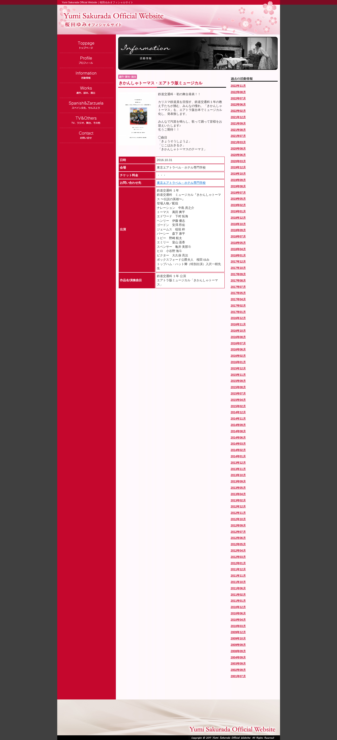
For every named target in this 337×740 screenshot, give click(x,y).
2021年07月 (238, 136)
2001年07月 (238, 676)
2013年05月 (238, 487)
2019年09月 (238, 180)
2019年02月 (238, 205)
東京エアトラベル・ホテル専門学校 (181, 182)
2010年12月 (238, 607)
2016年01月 (238, 362)
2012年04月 (238, 550)
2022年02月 (238, 111)
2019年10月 (238, 173)
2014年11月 (238, 418)
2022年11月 (238, 85)
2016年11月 (238, 324)
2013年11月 (238, 469)
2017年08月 (238, 280)
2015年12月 (238, 368)
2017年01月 (238, 312)
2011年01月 (238, 600)
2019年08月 (238, 186)
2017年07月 (238, 287)
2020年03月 (238, 161)
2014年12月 (238, 412)
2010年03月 (238, 626)
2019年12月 (238, 167)
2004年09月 (238, 657)
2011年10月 (238, 582)
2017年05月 (238, 293)
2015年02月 (238, 406)
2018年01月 (238, 255)
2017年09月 (238, 274)
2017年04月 (238, 299)
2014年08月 (238, 431)
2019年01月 (238, 211)
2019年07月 (238, 192)
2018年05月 (238, 242)
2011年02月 (238, 594)
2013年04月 (238, 494)
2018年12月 (238, 217)
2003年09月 (238, 663)
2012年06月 (238, 538)
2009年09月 (238, 644)
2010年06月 (238, 613)
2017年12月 (238, 261)
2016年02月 (238, 355)
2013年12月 (238, 462)
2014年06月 (238, 437)
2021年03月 (238, 142)
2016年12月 (238, 318)
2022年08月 (238, 92)
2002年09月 (238, 670)
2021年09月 (238, 123)
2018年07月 (238, 236)
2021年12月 (238, 117)
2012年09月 (238, 525)
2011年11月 (238, 575)
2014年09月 (238, 425)
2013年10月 (238, 475)
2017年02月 (238, 305)
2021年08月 (238, 129)
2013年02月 (238, 500)
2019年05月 (238, 198)
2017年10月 (238, 268)
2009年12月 (238, 632)
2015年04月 (238, 400)
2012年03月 (238, 557)
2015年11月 (238, 374)
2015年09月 (238, 381)
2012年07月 (238, 531)
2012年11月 (238, 513)
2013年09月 (238, 481)
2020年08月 (238, 148)
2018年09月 (238, 230)
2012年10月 (238, 519)
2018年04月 (238, 249)
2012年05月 (238, 544)
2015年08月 (238, 387)
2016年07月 (238, 343)
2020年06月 (238, 155)
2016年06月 (238, 349)
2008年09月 (238, 651)
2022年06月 (238, 104)
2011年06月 (238, 588)
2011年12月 (238, 569)
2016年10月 (238, 330)
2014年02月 (238, 450)
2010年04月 (238, 619)
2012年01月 (238, 563)
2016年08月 (238, 337)
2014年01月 (238, 456)
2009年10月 (238, 638)
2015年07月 (238, 393)
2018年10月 (238, 224)
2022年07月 (238, 98)
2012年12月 (238, 506)
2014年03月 (238, 443)
